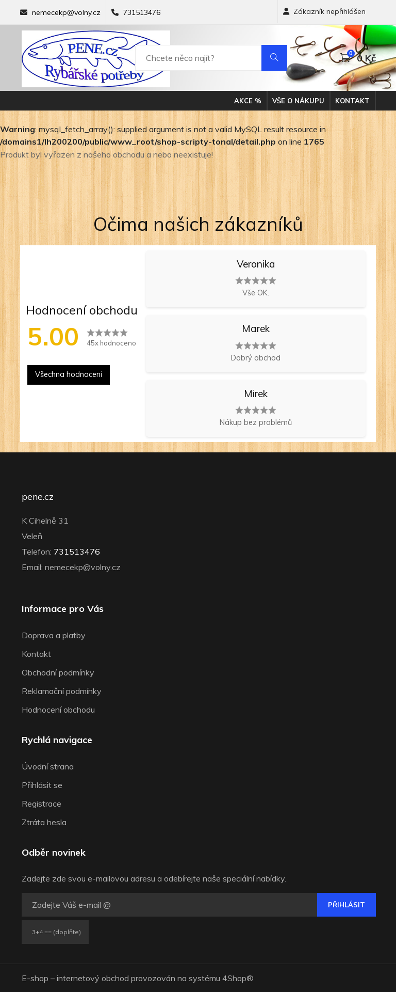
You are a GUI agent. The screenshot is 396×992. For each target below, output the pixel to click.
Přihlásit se (42, 785)
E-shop (35, 978)
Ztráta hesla (44, 822)
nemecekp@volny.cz (66, 12)
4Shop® (238, 978)
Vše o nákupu (298, 101)
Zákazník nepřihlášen (324, 11)
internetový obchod (93, 978)
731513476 (141, 12)
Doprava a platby (54, 635)
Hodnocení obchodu (58, 709)
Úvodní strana (48, 766)
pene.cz (38, 496)
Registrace (41, 803)
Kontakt (352, 101)
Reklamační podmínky (62, 691)
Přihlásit (346, 905)
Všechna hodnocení (68, 374)
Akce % (247, 101)
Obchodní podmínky (58, 672)
